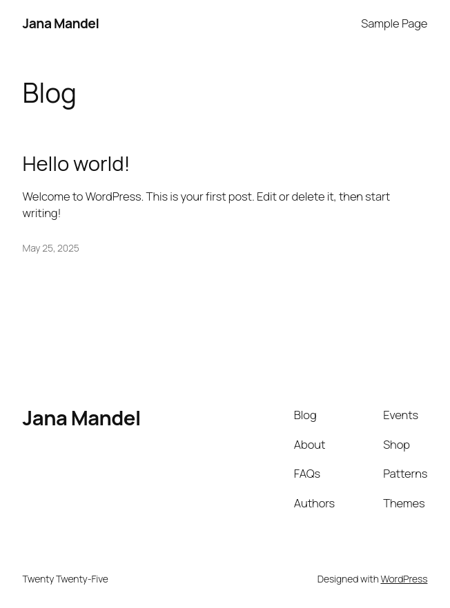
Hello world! (76, 163)
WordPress (403, 578)
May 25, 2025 (51, 247)
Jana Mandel (61, 23)
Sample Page (394, 23)
